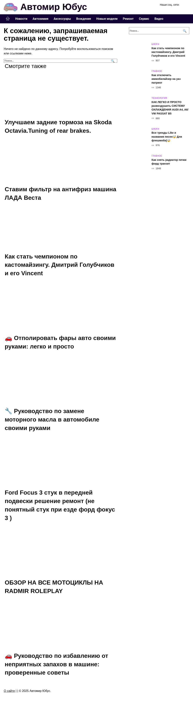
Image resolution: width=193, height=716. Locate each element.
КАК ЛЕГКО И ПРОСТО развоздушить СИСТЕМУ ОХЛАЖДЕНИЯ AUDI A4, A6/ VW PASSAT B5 (170, 108)
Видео (158, 19)
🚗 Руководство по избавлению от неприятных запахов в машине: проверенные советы (56, 664)
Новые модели (107, 19)
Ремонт (128, 19)
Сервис (144, 19)
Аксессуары (62, 19)
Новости (21, 19)
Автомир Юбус (53, 7)
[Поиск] (112, 61)
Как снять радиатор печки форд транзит (169, 161)
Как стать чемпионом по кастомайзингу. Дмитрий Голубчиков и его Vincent (59, 265)
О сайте (9, 690)
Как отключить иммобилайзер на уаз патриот (166, 79)
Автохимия (40, 19)
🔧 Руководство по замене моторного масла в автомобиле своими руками (52, 419)
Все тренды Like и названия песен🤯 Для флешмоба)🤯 (167, 136)
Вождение (83, 19)
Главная (8, 18)
